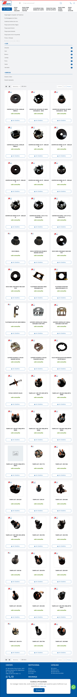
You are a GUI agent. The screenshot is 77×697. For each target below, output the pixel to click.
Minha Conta (55, 670)
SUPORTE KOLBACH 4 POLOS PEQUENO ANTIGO (38, 358)
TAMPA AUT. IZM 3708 (61, 535)
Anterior (60, 86)
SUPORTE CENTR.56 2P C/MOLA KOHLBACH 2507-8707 (61, 322)
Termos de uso (55, 671)
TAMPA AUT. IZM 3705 (38, 535)
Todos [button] (7, 9)
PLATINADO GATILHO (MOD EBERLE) (15, 322)
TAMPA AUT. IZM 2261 (15, 499)
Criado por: (39, 689)
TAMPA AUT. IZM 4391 (61, 570)
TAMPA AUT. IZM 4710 (15, 641)
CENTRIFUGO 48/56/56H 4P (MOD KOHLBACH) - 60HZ (61, 110)
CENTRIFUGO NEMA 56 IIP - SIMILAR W (62, 181)
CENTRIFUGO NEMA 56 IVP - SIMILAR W (15, 216)
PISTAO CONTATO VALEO (15, 393)
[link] (74, 3)
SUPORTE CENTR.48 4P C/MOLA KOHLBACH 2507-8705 (38, 322)
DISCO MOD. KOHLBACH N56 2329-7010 (15, 287)
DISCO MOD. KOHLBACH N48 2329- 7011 (61, 251)
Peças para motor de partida (25, 9)
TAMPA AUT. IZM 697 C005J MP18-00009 (15, 429)
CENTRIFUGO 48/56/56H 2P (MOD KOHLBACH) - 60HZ (38, 110)
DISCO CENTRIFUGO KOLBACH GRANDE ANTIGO (38, 251)
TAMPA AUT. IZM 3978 (38, 570)
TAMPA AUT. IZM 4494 (38, 606)
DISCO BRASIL (15, 251)
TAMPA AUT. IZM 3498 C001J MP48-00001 (15, 535)
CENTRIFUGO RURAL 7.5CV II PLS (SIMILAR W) (39, 216)
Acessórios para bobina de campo (38, 9)
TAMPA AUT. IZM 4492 (15, 606)
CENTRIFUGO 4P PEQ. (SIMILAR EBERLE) (15, 145)
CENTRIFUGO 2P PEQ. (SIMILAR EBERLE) (15, 110)
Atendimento (32, 671)
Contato (31, 673)
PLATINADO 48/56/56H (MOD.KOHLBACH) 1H (61, 287)
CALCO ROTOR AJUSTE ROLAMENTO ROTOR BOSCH (61, 358)
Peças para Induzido (17, 9)
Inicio (30, 668)
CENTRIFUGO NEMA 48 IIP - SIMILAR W (15, 181)
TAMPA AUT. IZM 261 (38, 499)
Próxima (69, 86)
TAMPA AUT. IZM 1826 (61, 464)
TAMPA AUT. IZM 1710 (38, 464)
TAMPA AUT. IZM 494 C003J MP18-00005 (61, 393)
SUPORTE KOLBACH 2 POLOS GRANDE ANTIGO (15, 358)
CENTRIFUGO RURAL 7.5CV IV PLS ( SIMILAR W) (61, 216)
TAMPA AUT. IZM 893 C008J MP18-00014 (15, 464)
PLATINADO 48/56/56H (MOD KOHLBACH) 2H (39, 287)
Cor (6, 43)
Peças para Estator (70, 9)
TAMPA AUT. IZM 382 (15, 570)
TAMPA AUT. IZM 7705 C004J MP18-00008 (38, 429)
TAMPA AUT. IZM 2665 (61, 499)
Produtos (54, 668)
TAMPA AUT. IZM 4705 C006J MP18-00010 (61, 606)
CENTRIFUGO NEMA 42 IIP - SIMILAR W (39, 145)
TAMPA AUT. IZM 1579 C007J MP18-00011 (38, 393)
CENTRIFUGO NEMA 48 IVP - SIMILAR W (38, 181)
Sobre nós (31, 670)
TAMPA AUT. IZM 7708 (38, 641)
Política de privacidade (57, 673)
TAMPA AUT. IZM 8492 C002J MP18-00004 (61, 429)
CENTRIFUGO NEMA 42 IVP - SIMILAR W (61, 145)
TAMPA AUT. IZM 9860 (61, 641)
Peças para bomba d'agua (61, 9)
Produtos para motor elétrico (51, 9)
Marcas (8, 72)
